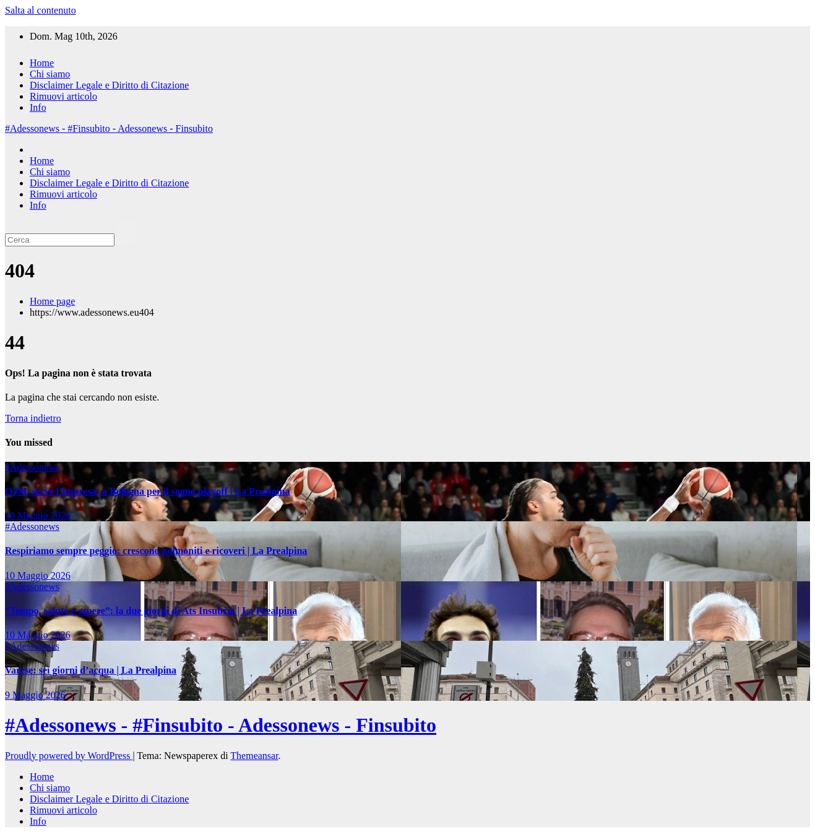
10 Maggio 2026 (38, 515)
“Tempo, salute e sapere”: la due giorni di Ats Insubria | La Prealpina (151, 610)
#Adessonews (32, 467)
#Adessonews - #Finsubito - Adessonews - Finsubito (109, 128)
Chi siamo (50, 74)
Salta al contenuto (40, 10)
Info (38, 107)
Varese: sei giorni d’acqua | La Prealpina (90, 670)
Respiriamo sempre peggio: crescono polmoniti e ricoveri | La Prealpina (156, 550)
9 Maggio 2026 (35, 695)
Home (42, 63)
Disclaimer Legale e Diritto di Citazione (109, 85)
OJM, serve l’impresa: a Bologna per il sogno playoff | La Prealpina (147, 491)
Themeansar (254, 755)
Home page (52, 301)
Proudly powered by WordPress (68, 755)
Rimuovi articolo (63, 96)
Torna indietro (33, 418)
